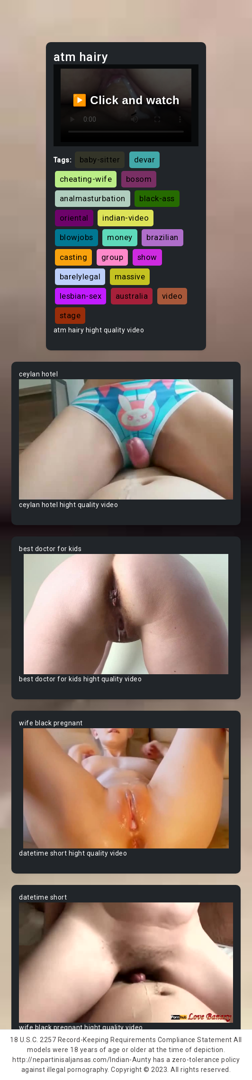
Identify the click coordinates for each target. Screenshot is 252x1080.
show (147, 257)
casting (74, 257)
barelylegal (80, 276)
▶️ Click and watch (126, 100)
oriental (74, 218)
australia (132, 296)
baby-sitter (100, 159)
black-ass (157, 198)
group (112, 257)
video (172, 296)
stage (70, 315)
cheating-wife (86, 179)
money (120, 237)
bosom (139, 179)
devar (144, 159)
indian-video (125, 218)
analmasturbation (93, 198)
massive (130, 276)
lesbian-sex (81, 296)
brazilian (162, 237)
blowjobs (76, 237)
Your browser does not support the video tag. (126, 439)
